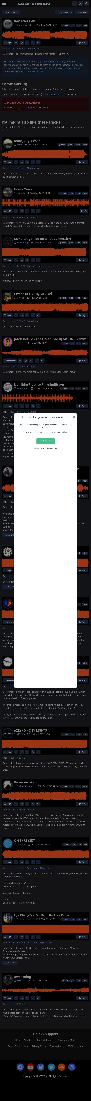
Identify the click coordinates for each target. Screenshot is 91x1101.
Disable (45, 441)
